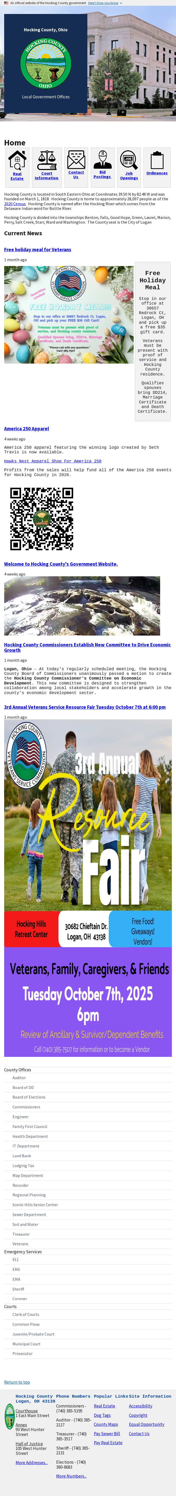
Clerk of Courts (25, 1313)
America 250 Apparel (26, 429)
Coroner (19, 1297)
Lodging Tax (23, 1164)
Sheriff (18, 1288)
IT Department (26, 1144)
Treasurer (21, 1233)
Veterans (20, 1242)
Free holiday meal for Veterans (37, 250)
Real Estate (104, 1405)
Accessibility (140, 1405)
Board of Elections (28, 1096)
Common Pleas (26, 1323)
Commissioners (26, 1105)
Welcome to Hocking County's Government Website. (61, 564)
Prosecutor (22, 1352)
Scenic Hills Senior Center (35, 1203)
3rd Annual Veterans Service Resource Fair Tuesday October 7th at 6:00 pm (85, 707)
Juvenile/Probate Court (33, 1333)
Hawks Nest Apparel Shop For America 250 (52, 461)
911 (15, 1258)
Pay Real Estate (108, 1442)
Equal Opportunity (146, 1423)
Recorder (20, 1184)
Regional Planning (29, 1193)
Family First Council (29, 1125)
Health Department (30, 1135)
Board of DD (23, 1086)
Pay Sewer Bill (107, 1432)
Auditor (19, 1076)
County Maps (106, 1423)
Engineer (20, 1115)
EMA (16, 1278)
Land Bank (21, 1154)
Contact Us (139, 1432)
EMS (16, 1268)
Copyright (138, 1414)
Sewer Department (29, 1213)
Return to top (17, 1381)
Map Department (27, 1174)
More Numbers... (71, 1475)
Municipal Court (26, 1342)
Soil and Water (25, 1223)
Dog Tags (102, 1414)
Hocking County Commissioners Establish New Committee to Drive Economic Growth (87, 647)
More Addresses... (32, 1461)
